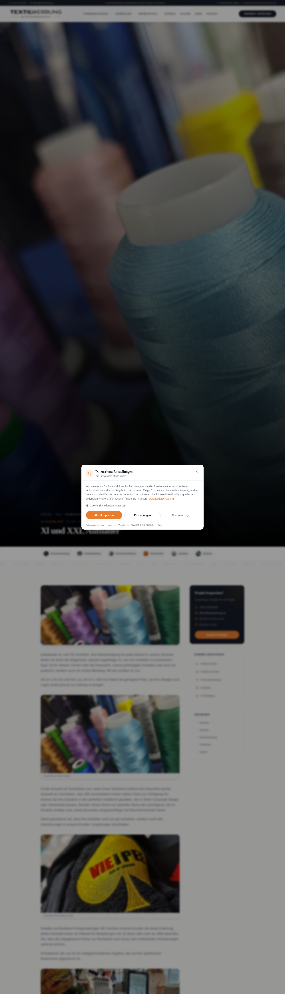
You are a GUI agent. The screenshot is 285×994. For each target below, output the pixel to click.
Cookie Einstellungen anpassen (106, 505)
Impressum (111, 525)
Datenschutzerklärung (161, 498)
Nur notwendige (181, 515)
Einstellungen (142, 515)
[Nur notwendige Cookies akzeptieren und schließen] (196, 471)
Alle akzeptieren (104, 515)
